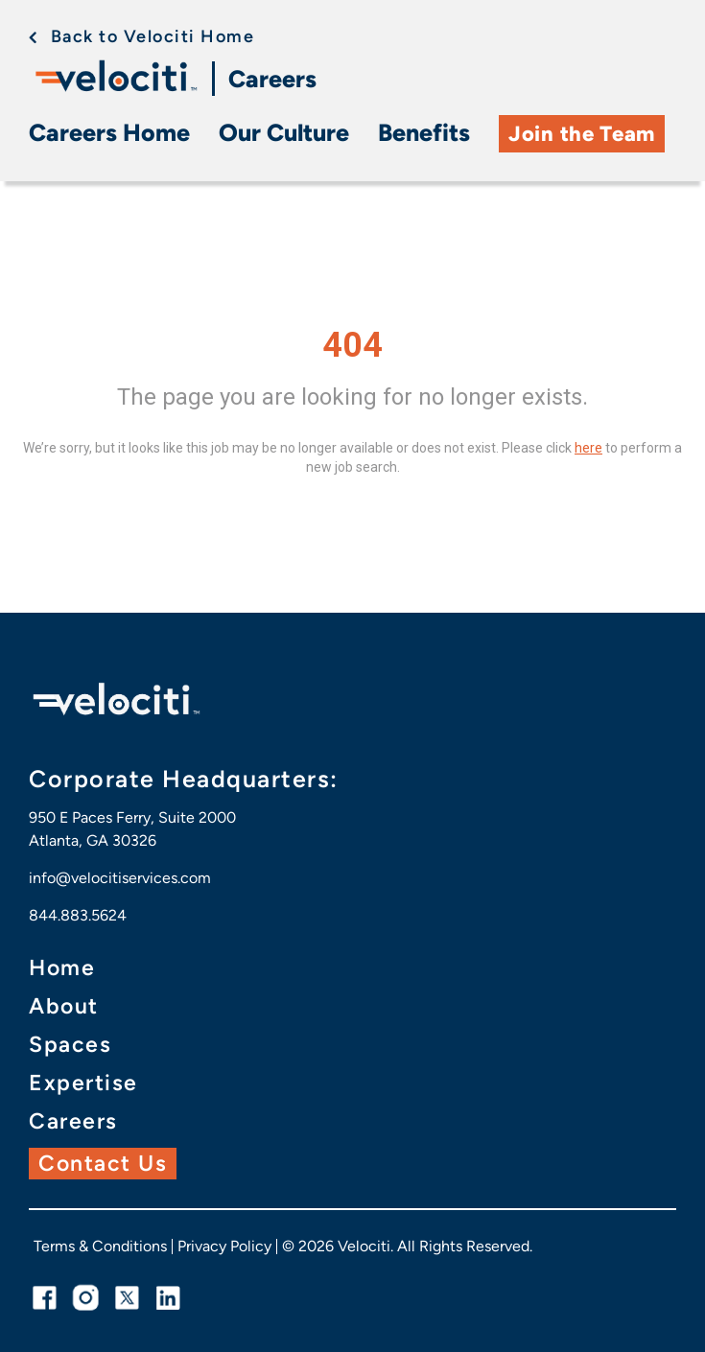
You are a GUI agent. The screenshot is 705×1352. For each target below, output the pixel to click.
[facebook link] (44, 1298)
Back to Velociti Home (153, 36)
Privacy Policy (224, 1246)
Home (62, 968)
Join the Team (581, 134)
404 (352, 345)
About (64, 1006)
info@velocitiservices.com (120, 878)
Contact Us (102, 1163)
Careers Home (109, 132)
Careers (272, 78)
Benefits (424, 132)
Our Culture (284, 132)
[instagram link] (86, 1298)
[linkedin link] (168, 1298)
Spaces (70, 1045)
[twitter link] (127, 1298)
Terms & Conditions (100, 1246)
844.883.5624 (78, 915)
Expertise (83, 1083)
